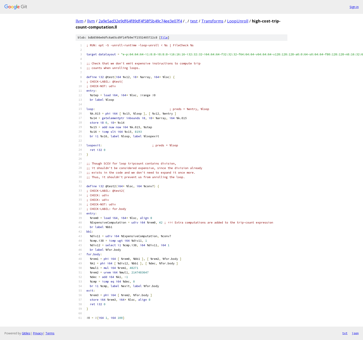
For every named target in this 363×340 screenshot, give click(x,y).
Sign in (354, 7)
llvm (79, 21)
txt (344, 333)
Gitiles (26, 333)
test (194, 21)
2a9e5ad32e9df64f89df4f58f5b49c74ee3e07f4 (140, 21)
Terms (49, 333)
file (164, 37)
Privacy (38, 333)
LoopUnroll (237, 21)
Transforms (212, 21)
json (355, 333)
